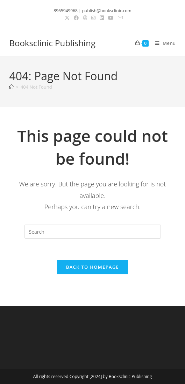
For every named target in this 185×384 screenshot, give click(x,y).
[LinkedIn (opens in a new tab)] (102, 18)
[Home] (11, 87)
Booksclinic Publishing (52, 43)
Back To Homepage (92, 267)
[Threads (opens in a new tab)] (85, 18)
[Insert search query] (92, 232)
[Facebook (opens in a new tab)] (76, 18)
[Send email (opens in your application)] (119, 18)
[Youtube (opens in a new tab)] (111, 18)
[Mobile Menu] (163, 43)
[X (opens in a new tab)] (67, 18)
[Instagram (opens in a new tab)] (93, 18)
